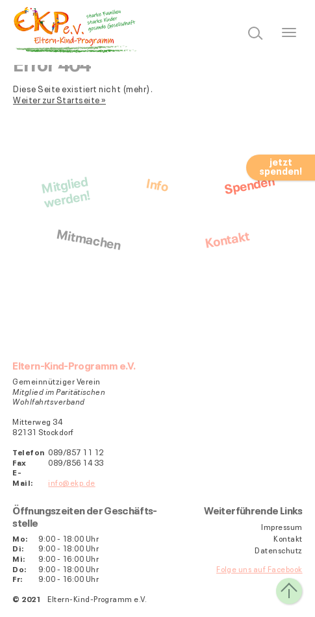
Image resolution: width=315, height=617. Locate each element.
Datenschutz (278, 550)
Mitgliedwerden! (65, 190)
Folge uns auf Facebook (259, 568)
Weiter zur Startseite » (59, 99)
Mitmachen (88, 238)
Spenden (249, 183)
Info (157, 183)
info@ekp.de (71, 482)
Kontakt (226, 238)
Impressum (281, 527)
